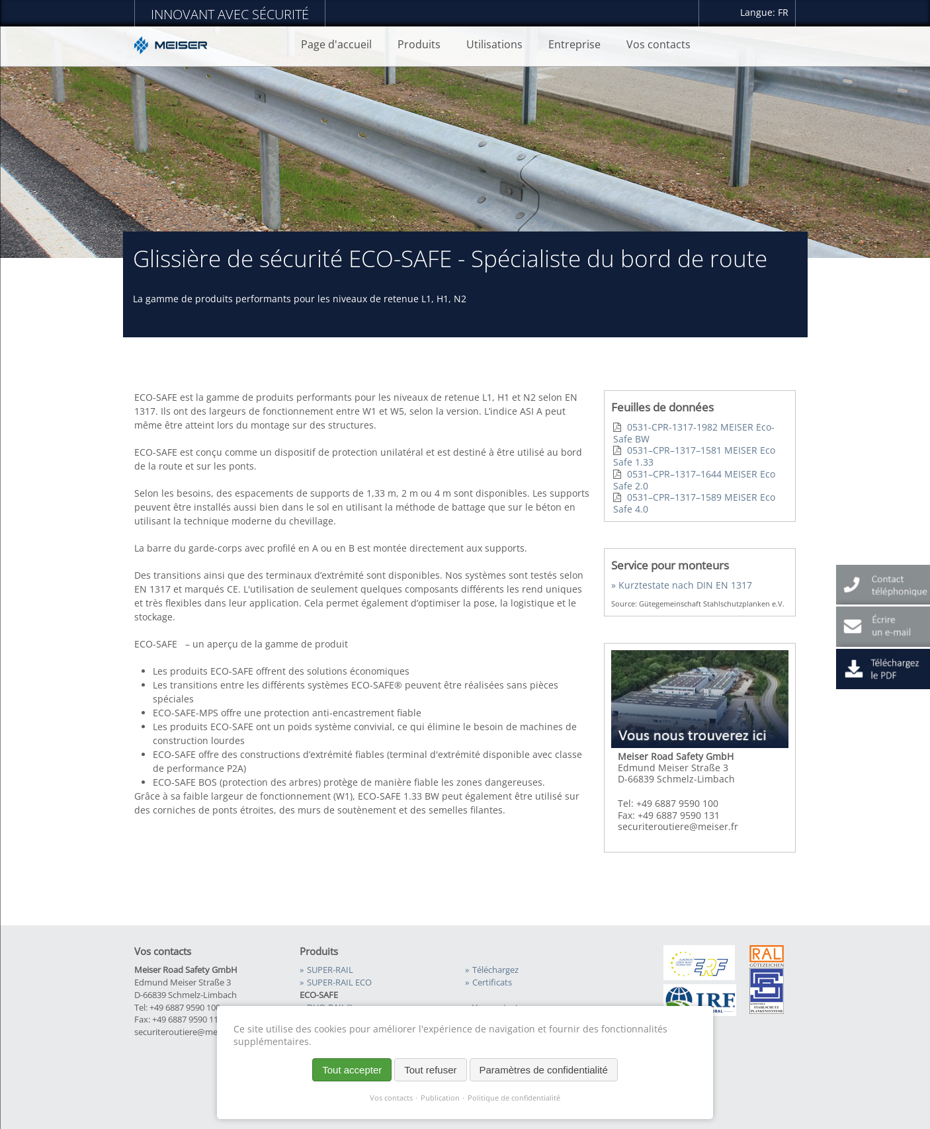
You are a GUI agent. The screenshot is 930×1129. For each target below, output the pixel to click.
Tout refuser (430, 1069)
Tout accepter (352, 1069)
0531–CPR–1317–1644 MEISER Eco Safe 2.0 (694, 480)
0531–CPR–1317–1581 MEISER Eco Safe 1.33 (694, 456)
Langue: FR (764, 12)
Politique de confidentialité (514, 1098)
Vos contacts (391, 1098)
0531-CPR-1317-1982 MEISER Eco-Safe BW (694, 433)
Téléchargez (495, 970)
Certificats (492, 982)
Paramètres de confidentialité (544, 1069)
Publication (440, 1098)
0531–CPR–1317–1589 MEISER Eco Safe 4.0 (694, 503)
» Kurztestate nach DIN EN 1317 (681, 585)
